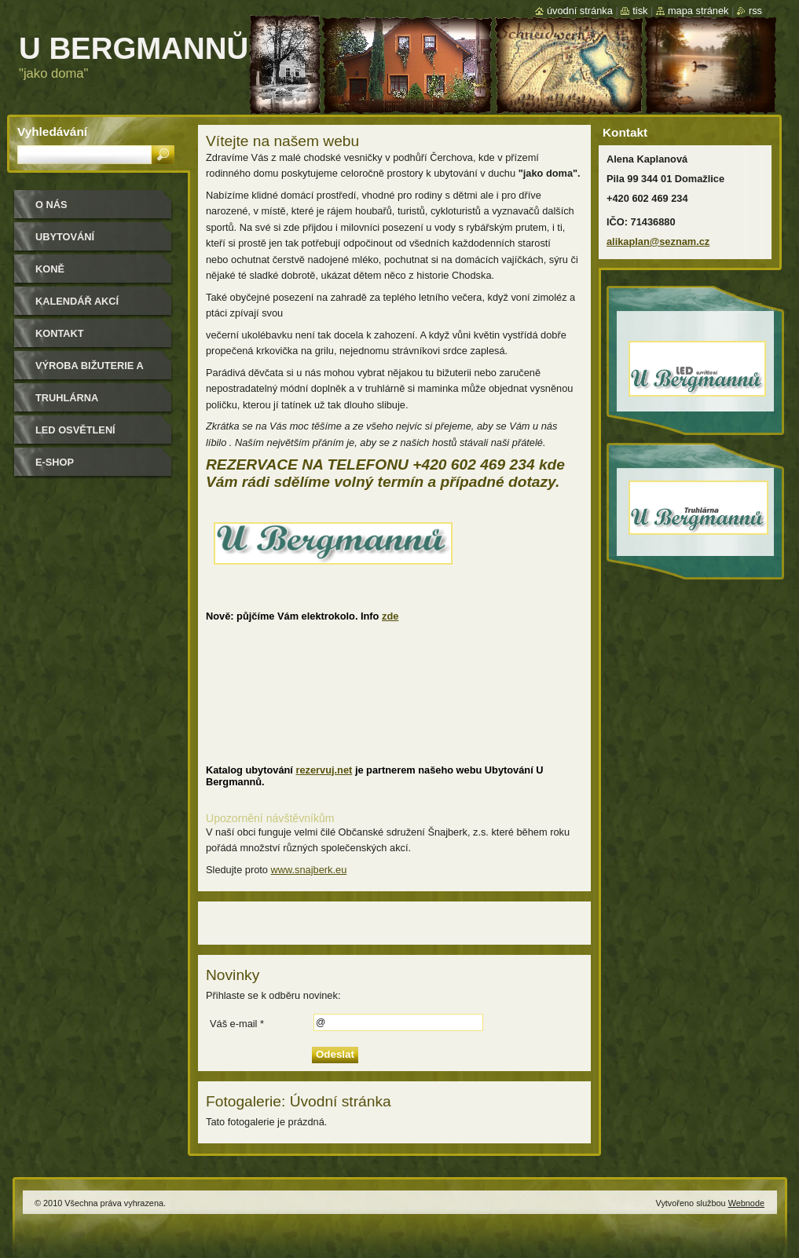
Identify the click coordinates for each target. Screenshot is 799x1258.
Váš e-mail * (237, 1023)
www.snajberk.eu (309, 870)
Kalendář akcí (77, 301)
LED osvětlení (75, 430)
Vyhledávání (52, 131)
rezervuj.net (323, 770)
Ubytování (64, 237)
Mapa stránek (698, 10)
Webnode (746, 1203)
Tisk (639, 10)
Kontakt (59, 333)
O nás (51, 204)
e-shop (54, 462)
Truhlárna (66, 398)
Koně (49, 269)
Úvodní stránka (580, 10)
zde (390, 616)
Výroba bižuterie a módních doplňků (89, 371)
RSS (755, 10)
